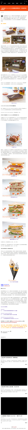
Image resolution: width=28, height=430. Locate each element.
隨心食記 (5, 3)
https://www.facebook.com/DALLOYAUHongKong (9, 322)
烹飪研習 (21, 3)
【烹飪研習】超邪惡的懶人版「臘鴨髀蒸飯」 (9, 357)
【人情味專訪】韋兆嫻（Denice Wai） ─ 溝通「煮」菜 (11, 415)
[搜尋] (24, 1)
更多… (24, 3)
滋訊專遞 (9, 331)
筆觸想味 (17, 3)
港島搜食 (6, 331)
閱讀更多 (26, 364)
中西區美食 (4, 331)
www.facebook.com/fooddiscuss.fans (17, 327)
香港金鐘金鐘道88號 (5, 332)
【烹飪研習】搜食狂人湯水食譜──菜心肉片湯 (10, 386)
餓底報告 (13, 3)
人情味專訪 (9, 3)
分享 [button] (25, 331)
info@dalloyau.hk (7, 285)
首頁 (1, 3)
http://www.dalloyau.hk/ (16, 321)
